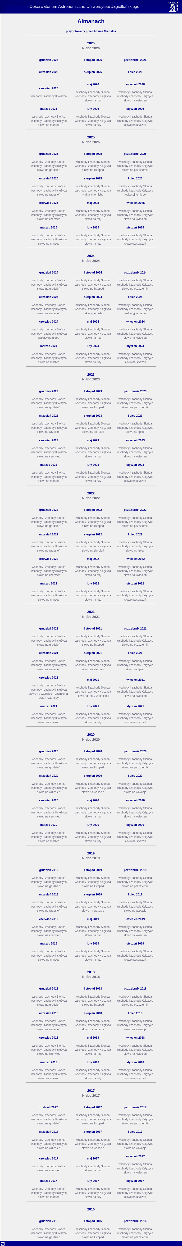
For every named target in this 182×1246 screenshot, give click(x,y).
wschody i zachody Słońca (93, 92)
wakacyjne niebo (93, 194)
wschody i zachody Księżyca (49, 96)
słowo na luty (93, 125)
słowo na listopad (93, 170)
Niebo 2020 (91, 739)
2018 (91, 972)
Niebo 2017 (91, 1095)
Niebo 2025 (91, 142)
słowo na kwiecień (135, 100)
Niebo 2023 (91, 379)
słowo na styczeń (135, 125)
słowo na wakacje (93, 792)
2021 (91, 612)
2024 (91, 256)
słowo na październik (135, 170)
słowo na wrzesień (48, 194)
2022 (91, 493)
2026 (91, 43)
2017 (91, 1090)
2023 (91, 374)
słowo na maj (93, 100)
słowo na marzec (48, 125)
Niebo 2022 (91, 498)
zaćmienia (61, 693)
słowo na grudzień (48, 170)
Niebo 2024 (91, 261)
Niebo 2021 (91, 617)
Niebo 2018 (91, 977)
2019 (91, 853)
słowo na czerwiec (48, 219)
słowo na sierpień (93, 432)
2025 (91, 137)
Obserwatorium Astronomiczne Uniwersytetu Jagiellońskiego (84, 6)
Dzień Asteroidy (49, 697)
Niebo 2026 (91, 48)
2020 (91, 734)
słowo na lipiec (135, 432)
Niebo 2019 (91, 858)
